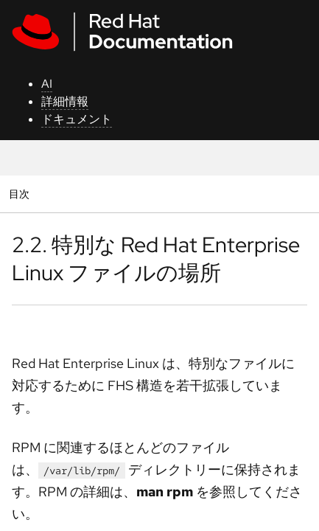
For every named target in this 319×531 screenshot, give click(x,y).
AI (46, 83)
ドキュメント (76, 119)
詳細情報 (64, 101)
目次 (21, 194)
